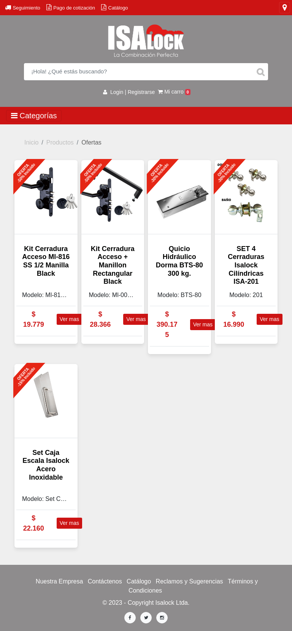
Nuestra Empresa (59, 581)
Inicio (31, 142)
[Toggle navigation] (284, 7)
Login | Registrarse (129, 92)
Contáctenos (105, 581)
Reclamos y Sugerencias (189, 581)
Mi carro (174, 92)
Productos (60, 142)
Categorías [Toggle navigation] (34, 115)
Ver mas (69, 319)
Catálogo (139, 581)
